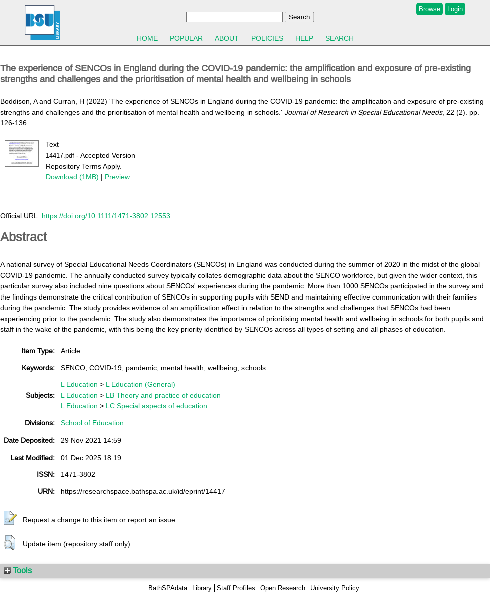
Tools (18, 570)
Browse (429, 9)
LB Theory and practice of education (163, 395)
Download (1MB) (72, 177)
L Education (79, 384)
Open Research (282, 588)
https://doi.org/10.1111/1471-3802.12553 (106, 216)
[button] (10, 518)
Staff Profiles (236, 588)
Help (304, 38)
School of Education (92, 423)
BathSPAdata (167, 588)
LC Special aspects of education (156, 406)
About (227, 38)
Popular (186, 38)
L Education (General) (140, 384)
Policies (267, 38)
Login (455, 9)
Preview (117, 177)
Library (202, 588)
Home (147, 38)
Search (339, 38)
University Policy (334, 588)
